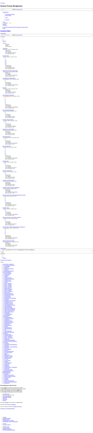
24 (5, 63)
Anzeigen (6, 249)
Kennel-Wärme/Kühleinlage (8, 110)
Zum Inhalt (2, 3)
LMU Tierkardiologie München (9, 429)
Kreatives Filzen (5, 31)
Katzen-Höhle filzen (7, 146)
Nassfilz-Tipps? (6, 55)
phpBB (6, 402)
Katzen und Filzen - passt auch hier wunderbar (12, 217)
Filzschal (4, 87)
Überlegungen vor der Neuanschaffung (10, 421)
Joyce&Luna (7, 96)
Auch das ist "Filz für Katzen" (8, 180)
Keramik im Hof (6, 419)
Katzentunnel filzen (6, 136)
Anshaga (14, 204)
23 (5, 62)
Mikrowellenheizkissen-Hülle (8, 240)
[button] (4, 41)
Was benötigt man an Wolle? (8, 95)
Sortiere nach (18, 249)
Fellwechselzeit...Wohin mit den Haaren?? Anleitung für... (14, 226)
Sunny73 (14, 167)
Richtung (30, 249)
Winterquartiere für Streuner (8, 420)
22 (5, 61)
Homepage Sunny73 (7, 424)
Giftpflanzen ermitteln (7, 428)
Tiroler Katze (15, 84)
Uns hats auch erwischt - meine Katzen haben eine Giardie (14, 195)
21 (5, 60)
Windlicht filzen (6, 207)
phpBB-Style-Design (18, 406)
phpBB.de (14, 404)
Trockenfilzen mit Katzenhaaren (9, 78)
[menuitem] (10, 14)
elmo (5, 56)
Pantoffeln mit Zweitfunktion (8, 129)
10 (5, 154)
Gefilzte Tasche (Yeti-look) (8, 119)
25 (5, 64)
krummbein (15, 75)
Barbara (6, 49)
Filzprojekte (5, 48)
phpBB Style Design (7, 418)
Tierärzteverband (6, 427)
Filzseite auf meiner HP (7, 170)
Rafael (6, 120)
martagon (6, 71)
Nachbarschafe (6, 161)
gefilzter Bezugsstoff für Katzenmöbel (10, 70)
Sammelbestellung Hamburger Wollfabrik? (11, 187)
